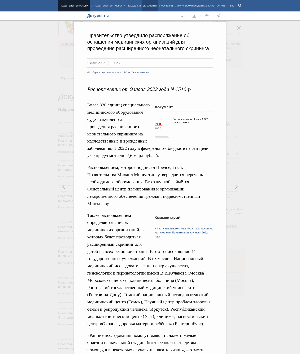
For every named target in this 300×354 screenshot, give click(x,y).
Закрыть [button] (241, 31)
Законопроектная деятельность (194, 5)
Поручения (166, 5)
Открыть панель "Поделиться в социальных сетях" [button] (219, 16)
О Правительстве (101, 5)
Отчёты (221, 5)
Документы (150, 5)
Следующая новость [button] (63, 186)
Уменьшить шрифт (182, 16)
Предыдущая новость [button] (236, 186)
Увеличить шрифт (194, 16)
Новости (120, 5)
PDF (158, 124)
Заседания (134, 5)
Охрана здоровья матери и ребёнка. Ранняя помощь (120, 72)
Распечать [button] (206, 16)
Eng (232, 5)
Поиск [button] (240, 5)
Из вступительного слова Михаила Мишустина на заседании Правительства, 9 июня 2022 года (184, 232)
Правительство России (74, 5)
